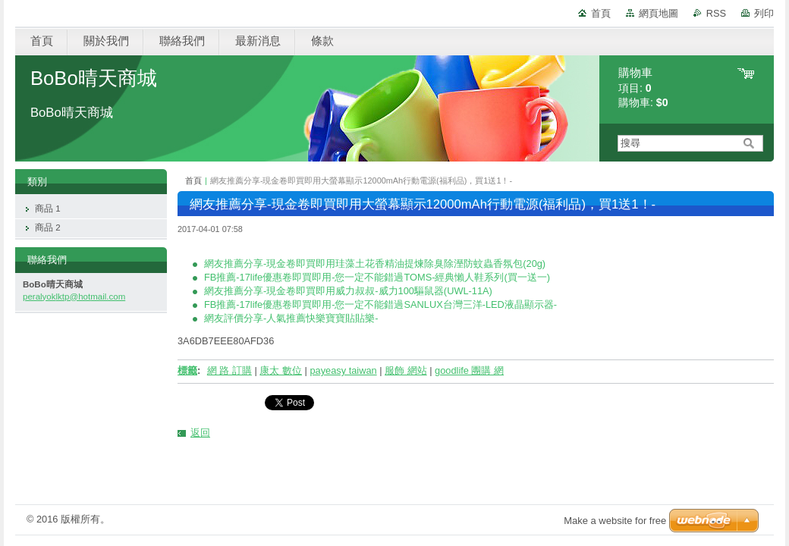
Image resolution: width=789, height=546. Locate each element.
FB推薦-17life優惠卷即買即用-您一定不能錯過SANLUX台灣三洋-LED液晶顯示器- (380, 304)
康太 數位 (280, 370)
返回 (200, 432)
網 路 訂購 (229, 370)
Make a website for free (615, 520)
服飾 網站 (406, 370)
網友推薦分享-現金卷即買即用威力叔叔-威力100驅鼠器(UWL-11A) (348, 291)
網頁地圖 (658, 13)
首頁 (601, 13)
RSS (716, 13)
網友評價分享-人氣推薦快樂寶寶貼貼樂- (291, 318)
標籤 (187, 370)
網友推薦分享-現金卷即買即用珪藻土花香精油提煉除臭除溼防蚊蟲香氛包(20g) (374, 263)
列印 (764, 13)
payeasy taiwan (343, 370)
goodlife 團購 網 (469, 370)
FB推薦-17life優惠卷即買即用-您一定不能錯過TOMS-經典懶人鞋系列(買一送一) (377, 277)
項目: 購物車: (643, 87)
